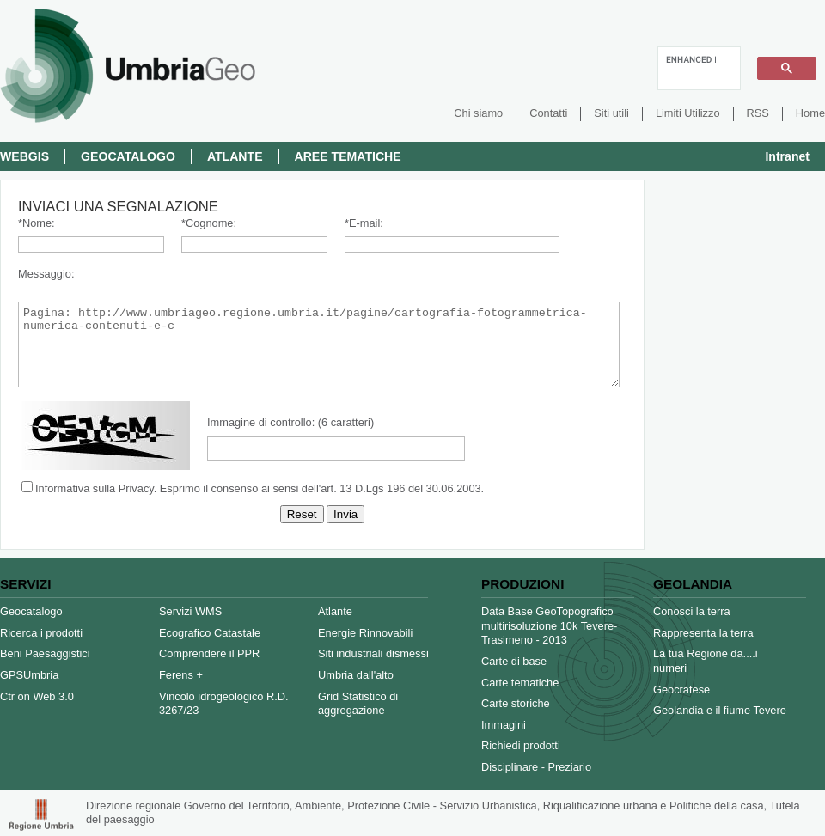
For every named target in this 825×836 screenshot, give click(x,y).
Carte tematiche (520, 682)
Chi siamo (478, 113)
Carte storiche (515, 703)
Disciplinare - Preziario (536, 766)
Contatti (548, 113)
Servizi (25, 584)
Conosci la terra (691, 611)
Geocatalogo (128, 156)
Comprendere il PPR (209, 653)
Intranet (787, 156)
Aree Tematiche (348, 156)
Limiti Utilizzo (688, 113)
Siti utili (611, 113)
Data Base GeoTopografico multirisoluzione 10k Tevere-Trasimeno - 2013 (549, 625)
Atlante (235, 156)
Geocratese (681, 689)
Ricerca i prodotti (41, 632)
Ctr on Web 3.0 (37, 696)
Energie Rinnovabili (365, 632)
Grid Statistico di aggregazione (358, 703)
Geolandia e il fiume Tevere (719, 710)
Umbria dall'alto (356, 674)
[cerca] (691, 59)
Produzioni (522, 584)
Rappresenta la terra (703, 632)
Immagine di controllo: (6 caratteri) (290, 422)
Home (810, 113)
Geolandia (692, 584)
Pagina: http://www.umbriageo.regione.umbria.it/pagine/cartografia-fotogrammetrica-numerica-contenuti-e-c (319, 344)
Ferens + (181, 674)
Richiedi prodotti (520, 745)
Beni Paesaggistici (45, 653)
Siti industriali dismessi (373, 653)
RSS (758, 113)
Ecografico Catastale (209, 632)
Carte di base (514, 661)
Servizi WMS (190, 611)
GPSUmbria (29, 674)
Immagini (503, 724)
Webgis (24, 156)
